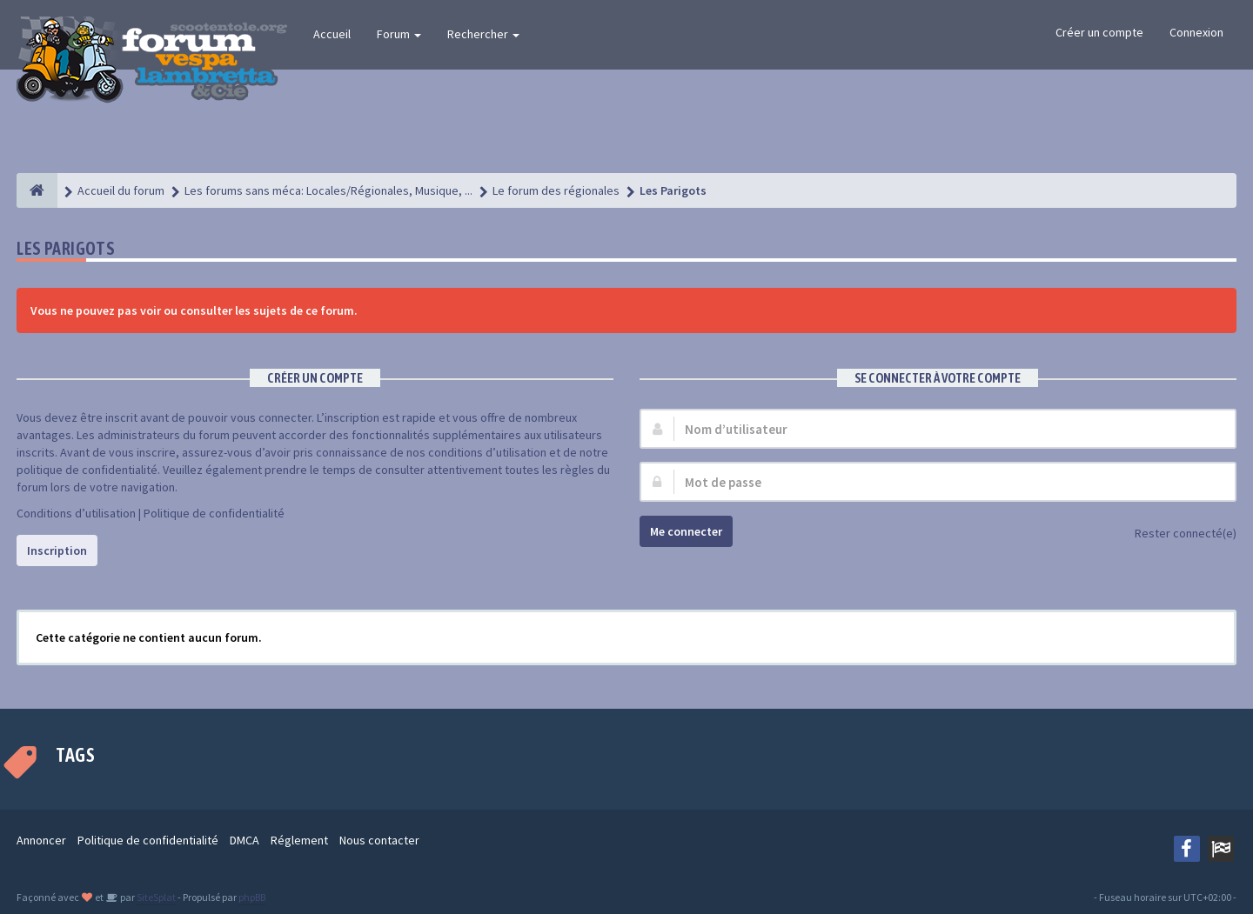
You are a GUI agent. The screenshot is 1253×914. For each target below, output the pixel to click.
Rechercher (483, 34)
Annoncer (41, 840)
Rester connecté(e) (1176, 534)
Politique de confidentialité (214, 513)
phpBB (251, 897)
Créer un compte (1099, 32)
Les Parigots (66, 248)
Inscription (57, 550)
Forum (399, 34)
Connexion (1196, 32)
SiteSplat (155, 897)
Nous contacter (379, 840)
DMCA (244, 840)
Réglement (299, 840)
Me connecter (686, 531)
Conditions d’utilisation (76, 513)
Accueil (332, 34)
